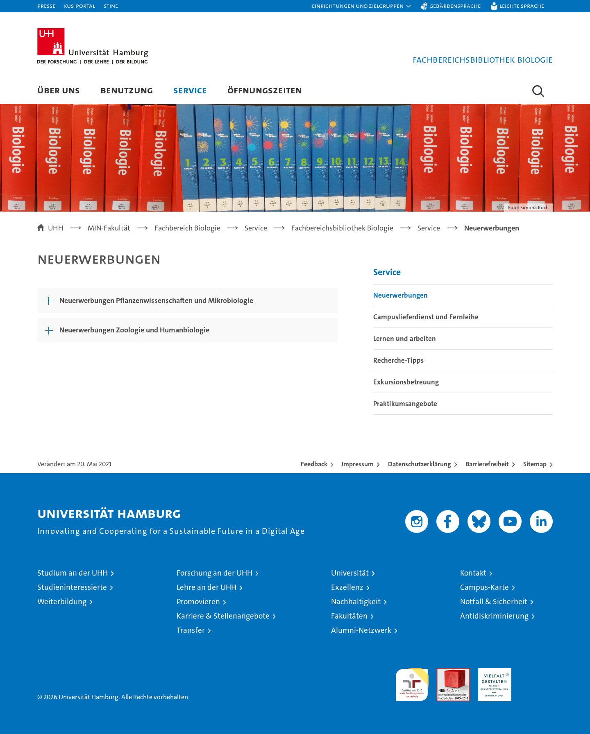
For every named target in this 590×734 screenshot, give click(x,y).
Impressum (358, 464)
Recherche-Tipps (398, 360)
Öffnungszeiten (264, 90)
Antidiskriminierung (494, 616)
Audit (444, 672)
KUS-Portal (79, 5)
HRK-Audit (492, 672)
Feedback (314, 464)
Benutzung (126, 90)
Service (190, 90)
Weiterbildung (61, 601)
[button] (362, 6)
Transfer (191, 630)
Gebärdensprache (455, 5)
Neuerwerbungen (400, 295)
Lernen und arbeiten (404, 338)
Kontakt (473, 573)
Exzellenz (347, 587)
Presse (46, 5)
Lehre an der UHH (206, 587)
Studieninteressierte (72, 587)
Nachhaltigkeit (356, 601)
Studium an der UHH (72, 573)
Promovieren (198, 601)
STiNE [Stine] (111, 5)
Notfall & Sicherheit (493, 601)
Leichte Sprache (521, 5)
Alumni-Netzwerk (361, 630)
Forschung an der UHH (214, 573)
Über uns (58, 90)
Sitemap (535, 464)
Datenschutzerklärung (419, 464)
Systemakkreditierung (536, 672)
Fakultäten (349, 616)
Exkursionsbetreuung (406, 381)
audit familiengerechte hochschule (412, 681)
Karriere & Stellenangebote (223, 616)
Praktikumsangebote (405, 403)
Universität (350, 573)
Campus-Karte (484, 587)
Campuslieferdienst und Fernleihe (426, 316)
